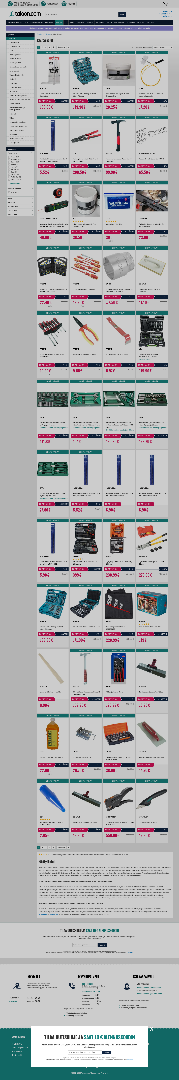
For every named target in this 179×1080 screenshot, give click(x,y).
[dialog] (89, 540)
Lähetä (106, 1053)
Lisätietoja (130, 1059)
